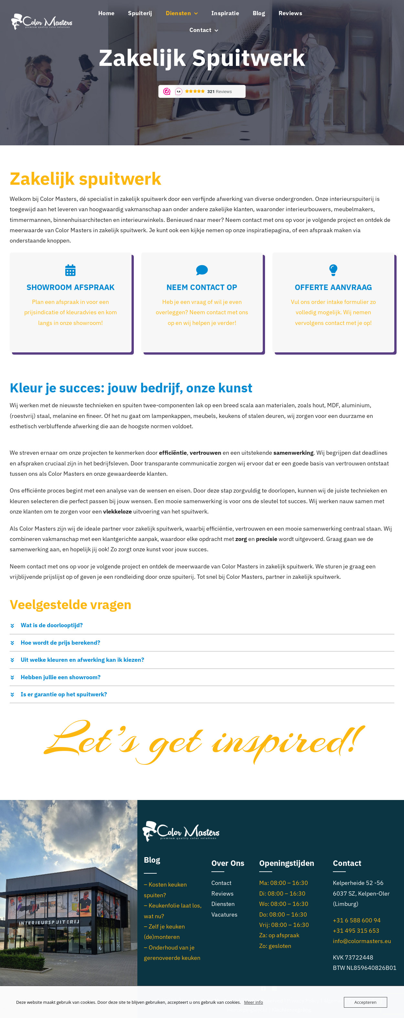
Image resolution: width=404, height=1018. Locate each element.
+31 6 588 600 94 (357, 920)
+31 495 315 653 (356, 930)
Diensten (223, 904)
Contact (221, 883)
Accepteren (366, 1002)
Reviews (222, 893)
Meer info (253, 1002)
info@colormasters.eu (362, 941)
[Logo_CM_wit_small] (42, 15)
